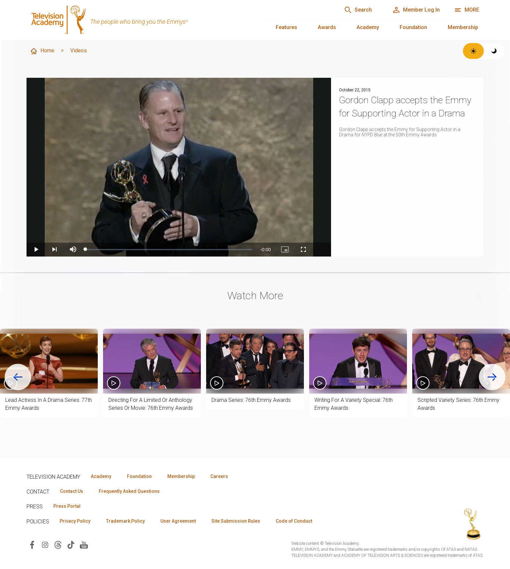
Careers (219, 476)
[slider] (168, 249)
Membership (463, 27)
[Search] (358, 10)
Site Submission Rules (235, 521)
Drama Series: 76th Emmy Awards (251, 400)
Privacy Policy (75, 521)
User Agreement (178, 521)
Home (42, 51)
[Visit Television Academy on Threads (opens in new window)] (58, 544)
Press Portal (67, 506)
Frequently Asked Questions (129, 491)
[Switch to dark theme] (494, 51)
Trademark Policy (125, 521)
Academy (368, 27)
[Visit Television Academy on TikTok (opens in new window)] (71, 544)
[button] (49, 361)
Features (286, 27)
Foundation (413, 27)
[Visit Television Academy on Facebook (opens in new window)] (32, 544)
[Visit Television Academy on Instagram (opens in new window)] (45, 544)
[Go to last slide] (18, 377)
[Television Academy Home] (139, 20)
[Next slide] (492, 377)
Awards (327, 27)
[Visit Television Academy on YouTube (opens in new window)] (83, 544)
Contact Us (71, 491)
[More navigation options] (466, 10)
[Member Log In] (416, 10)
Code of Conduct (294, 521)
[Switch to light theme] (473, 51)
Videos (78, 50)
